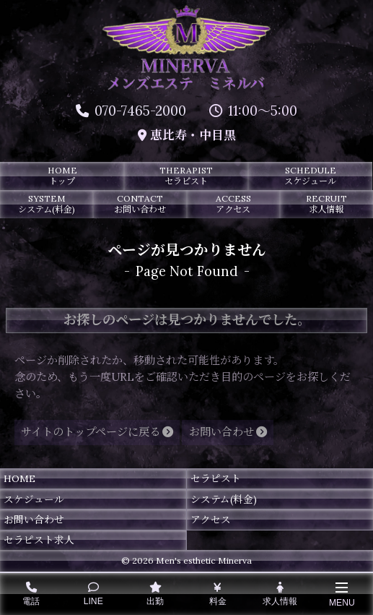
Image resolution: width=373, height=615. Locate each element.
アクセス (210, 519)
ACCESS (233, 204)
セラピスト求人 (39, 539)
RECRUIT (326, 204)
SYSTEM (46, 204)
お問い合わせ (34, 519)
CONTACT (139, 204)
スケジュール (34, 499)
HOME (62, 175)
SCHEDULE (310, 175)
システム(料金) (223, 499)
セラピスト (215, 478)
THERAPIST (186, 175)
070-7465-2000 (131, 111)
